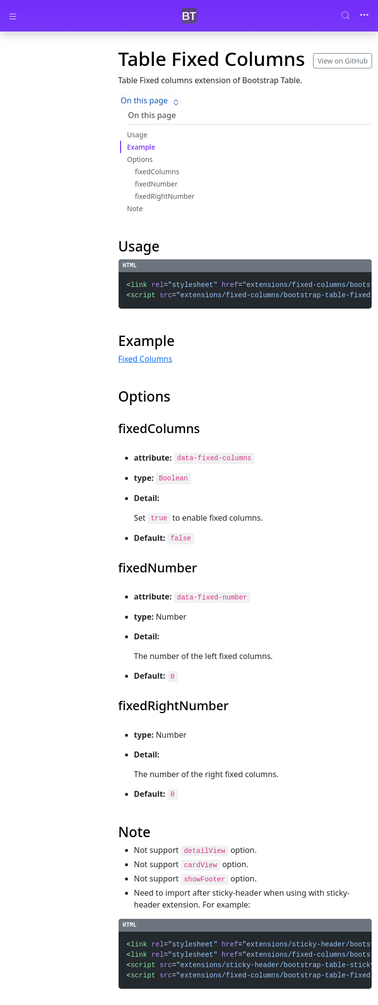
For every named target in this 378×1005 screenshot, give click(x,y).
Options (140, 159)
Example (141, 147)
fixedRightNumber (164, 196)
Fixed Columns (145, 358)
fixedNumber (156, 183)
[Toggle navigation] (364, 16)
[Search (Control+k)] (349, 15)
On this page (150, 100)
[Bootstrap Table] (189, 16)
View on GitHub (342, 60)
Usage (137, 134)
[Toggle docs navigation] (13, 16)
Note (135, 208)
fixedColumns (157, 171)
